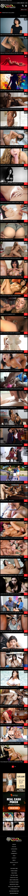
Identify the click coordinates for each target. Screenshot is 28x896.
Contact (14, 858)
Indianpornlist (14, 893)
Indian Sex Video (14, 884)
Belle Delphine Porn (14, 886)
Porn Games (14, 870)
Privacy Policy (14, 862)
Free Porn (14, 873)
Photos (14, 846)
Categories (14, 849)
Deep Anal (9, 0)
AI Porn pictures (14, 882)
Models (14, 851)
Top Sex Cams (14, 875)
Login (18, 2)
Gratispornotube (14, 891)
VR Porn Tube (14, 868)
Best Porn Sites (14, 879)
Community (14, 853)
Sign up (22, 2)
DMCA (14, 860)
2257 (14, 864)
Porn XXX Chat (14, 877)
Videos (14, 844)
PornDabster (14, 888)
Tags (14, 855)
